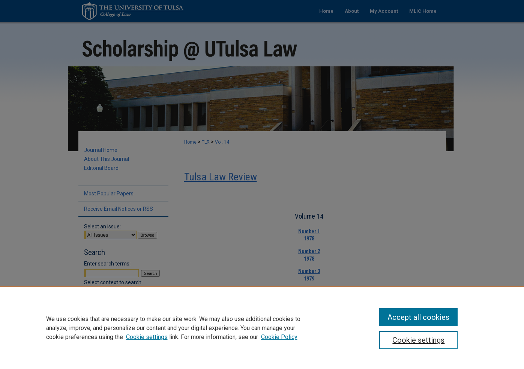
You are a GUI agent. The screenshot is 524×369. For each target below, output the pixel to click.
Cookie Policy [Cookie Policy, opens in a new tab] (279, 336)
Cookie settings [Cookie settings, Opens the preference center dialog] (418, 340)
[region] (262, 327)
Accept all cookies (418, 317)
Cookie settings (147, 336)
